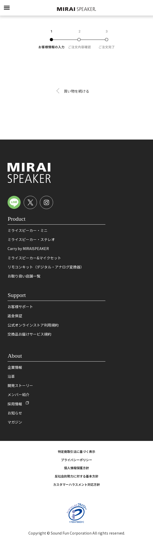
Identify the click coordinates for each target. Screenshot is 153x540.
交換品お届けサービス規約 (29, 334)
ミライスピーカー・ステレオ (31, 239)
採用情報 (15, 403)
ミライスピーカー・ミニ (28, 230)
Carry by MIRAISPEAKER (28, 248)
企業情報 (15, 367)
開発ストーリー (20, 385)
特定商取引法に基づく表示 (76, 451)
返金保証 (15, 315)
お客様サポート (20, 306)
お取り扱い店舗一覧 (24, 276)
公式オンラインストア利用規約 (33, 325)
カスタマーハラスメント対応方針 (76, 484)
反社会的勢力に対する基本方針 (76, 476)
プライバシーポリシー (76, 460)
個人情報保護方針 (76, 468)
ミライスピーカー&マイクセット (34, 257)
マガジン (15, 422)
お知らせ (15, 413)
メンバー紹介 (18, 394)
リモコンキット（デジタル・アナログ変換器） (46, 266)
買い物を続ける (76, 91)
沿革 (11, 376)
